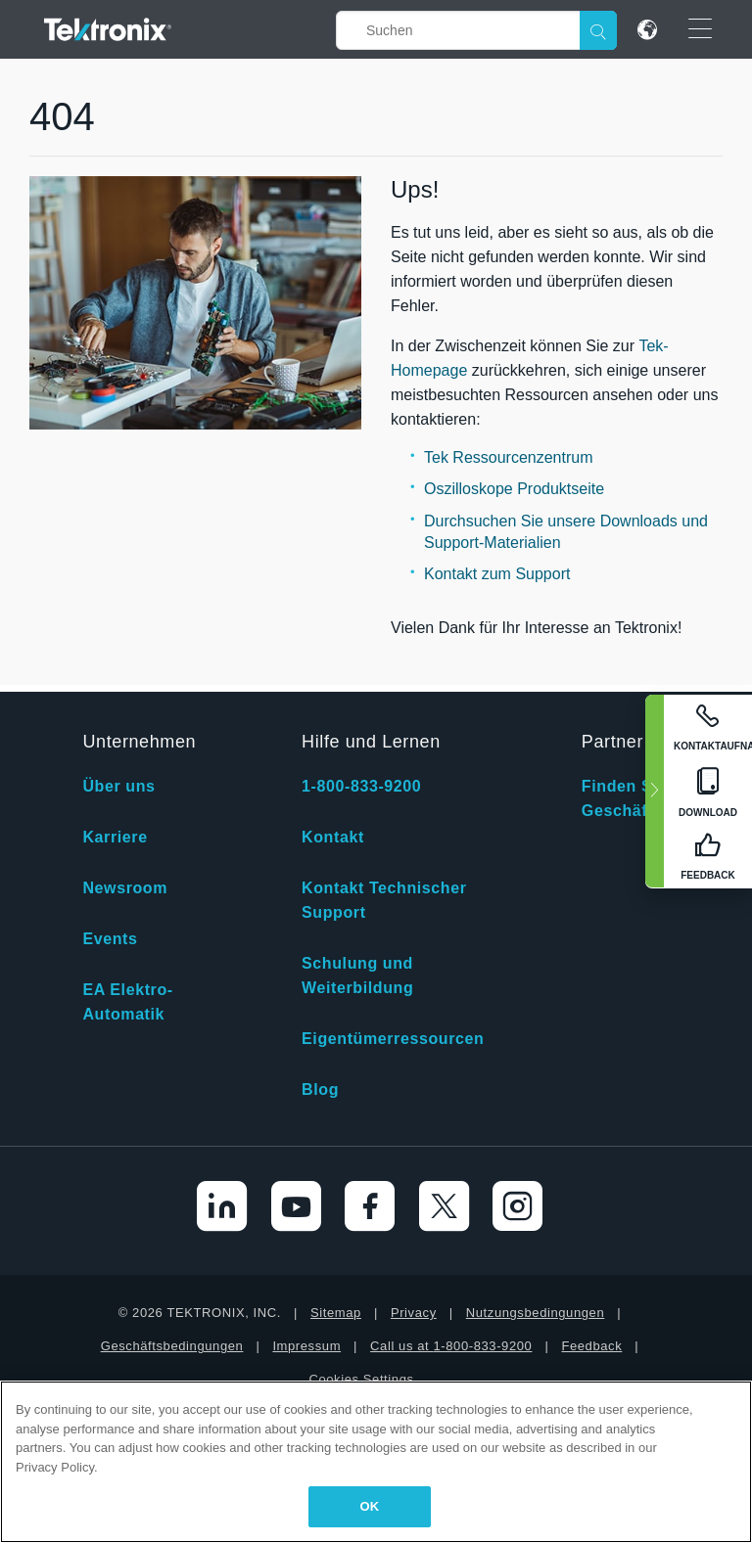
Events (109, 938)
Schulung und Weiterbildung (357, 975)
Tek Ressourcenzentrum (508, 457)
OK (370, 1506)
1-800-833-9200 (361, 786)
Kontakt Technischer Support (384, 900)
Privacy (414, 1312)
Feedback (591, 1346)
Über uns (118, 786)
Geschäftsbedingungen (172, 1346)
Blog (320, 1089)
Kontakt (333, 837)
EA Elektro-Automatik (127, 1001)
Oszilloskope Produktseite (514, 488)
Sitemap (335, 1312)
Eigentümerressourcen (393, 1038)
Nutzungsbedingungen (535, 1312)
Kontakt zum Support (497, 574)
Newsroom (124, 888)
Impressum (306, 1346)
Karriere (114, 837)
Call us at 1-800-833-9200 (451, 1346)
